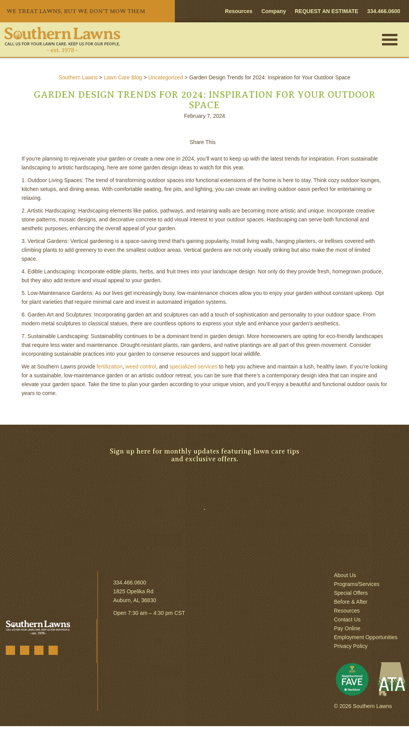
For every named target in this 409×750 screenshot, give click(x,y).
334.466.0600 (129, 582)
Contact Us (347, 619)
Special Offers (351, 593)
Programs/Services (356, 584)
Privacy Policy (350, 646)
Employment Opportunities (365, 637)
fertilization (109, 366)
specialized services (193, 366)
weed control (141, 366)
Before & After (350, 602)
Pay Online (347, 628)
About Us (345, 575)
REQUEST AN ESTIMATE (326, 11)
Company (273, 11)
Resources (239, 11)
